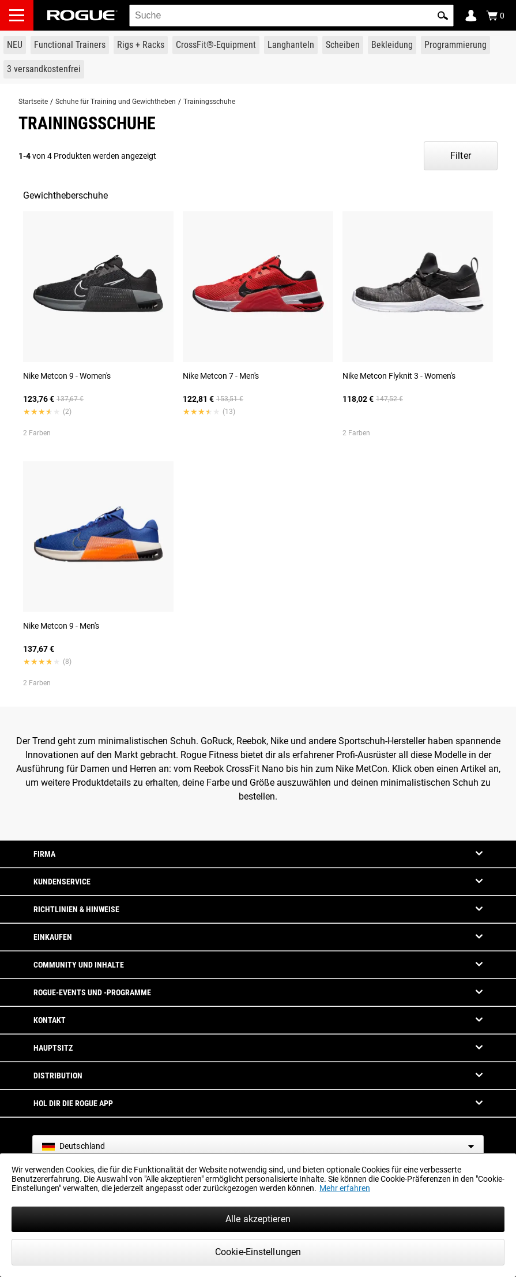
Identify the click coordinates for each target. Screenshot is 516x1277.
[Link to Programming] (455, 45)
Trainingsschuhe (209, 102)
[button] (443, 16)
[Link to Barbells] (291, 45)
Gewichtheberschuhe (65, 195)
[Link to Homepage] (82, 15)
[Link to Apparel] (392, 45)
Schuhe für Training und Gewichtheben (115, 102)
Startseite (33, 102)
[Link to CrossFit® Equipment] (215, 45)
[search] (291, 16)
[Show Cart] (495, 15)
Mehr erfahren (344, 1188)
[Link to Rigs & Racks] (141, 45)
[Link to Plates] (342, 45)
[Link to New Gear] (14, 45)
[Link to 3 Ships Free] (43, 69)
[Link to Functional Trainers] (70, 45)
